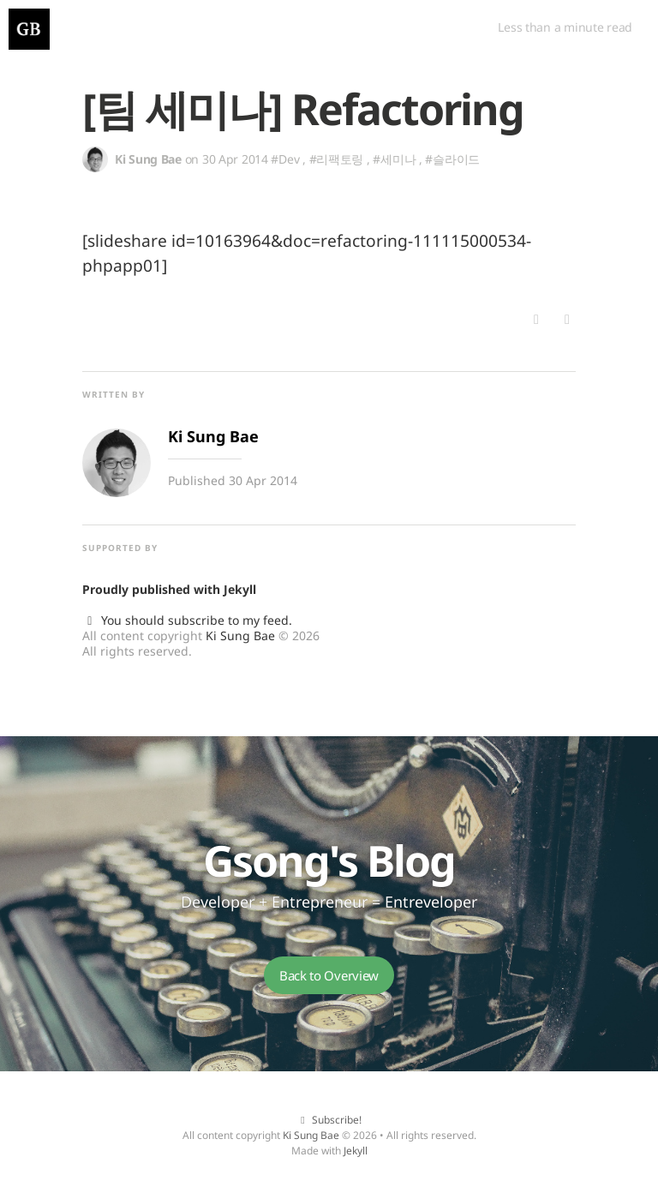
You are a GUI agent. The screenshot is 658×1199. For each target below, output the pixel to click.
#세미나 (394, 159)
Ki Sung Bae (240, 635)
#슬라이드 (452, 159)
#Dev (285, 159)
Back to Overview (329, 975)
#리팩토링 (336, 159)
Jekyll (240, 589)
